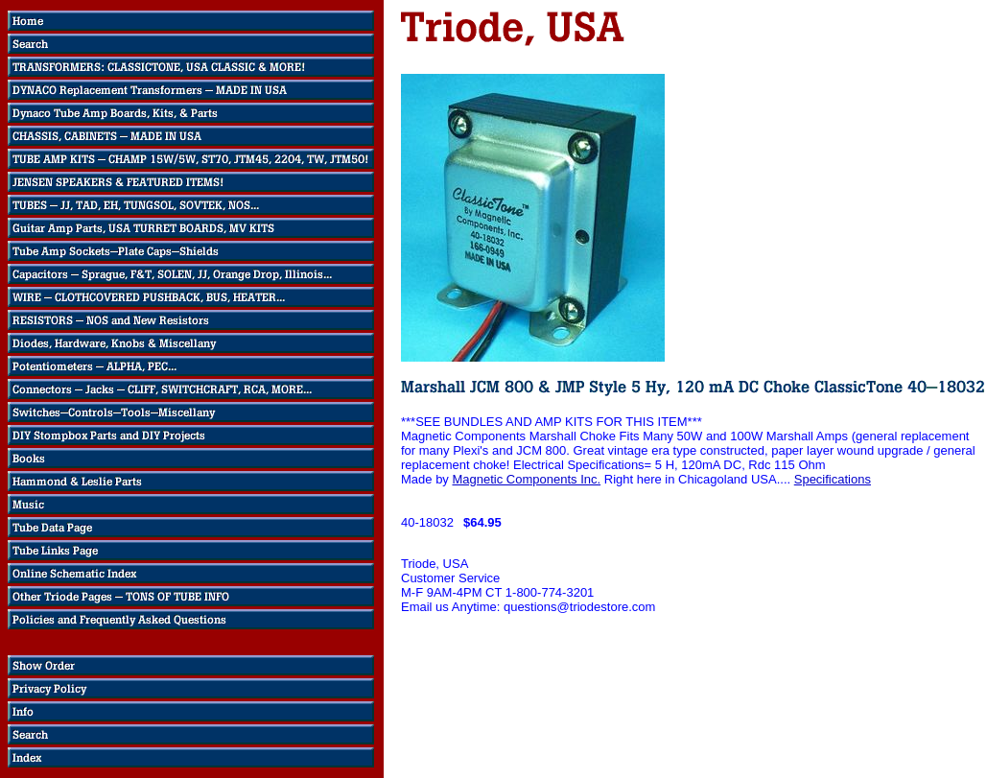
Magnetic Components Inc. (526, 479)
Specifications (832, 479)
